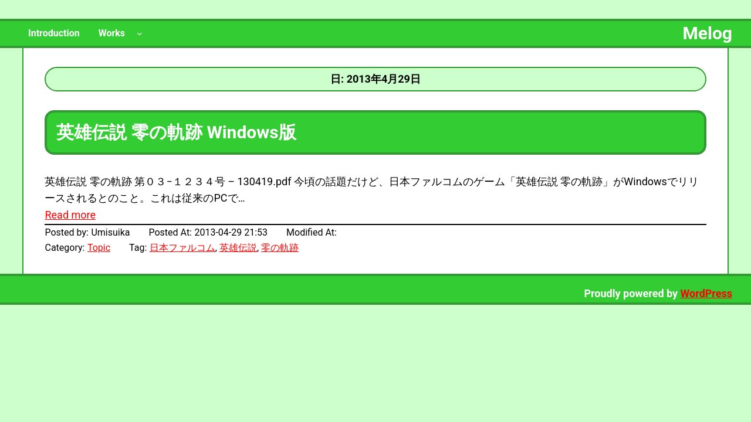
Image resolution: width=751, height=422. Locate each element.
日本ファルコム (182, 247)
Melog (707, 33)
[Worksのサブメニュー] (140, 33)
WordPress (706, 293)
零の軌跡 (280, 247)
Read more (70, 215)
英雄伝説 (238, 247)
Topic (98, 247)
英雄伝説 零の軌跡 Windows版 (176, 132)
